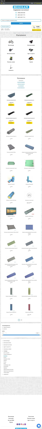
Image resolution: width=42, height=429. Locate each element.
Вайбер (25, 424)
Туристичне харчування (8, 371)
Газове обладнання (8, 354)
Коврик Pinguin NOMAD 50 (11, 312)
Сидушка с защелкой (29, 200)
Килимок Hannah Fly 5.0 (29, 136)
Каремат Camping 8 (29, 184)
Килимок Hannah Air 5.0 (11, 100)
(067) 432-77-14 (21, 17)
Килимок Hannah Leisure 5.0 (11, 118)
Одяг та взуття (31, 420)
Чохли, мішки (6, 372)
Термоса (5, 367)
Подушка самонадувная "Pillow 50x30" (11, 232)
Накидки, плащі (7, 358)
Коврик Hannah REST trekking (11, 296)
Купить (11, 104)
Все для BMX (11, 420)
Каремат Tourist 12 (11, 216)
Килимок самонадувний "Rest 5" (11, 248)
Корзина (36, 28)
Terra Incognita (6, 327)
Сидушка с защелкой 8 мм (29, 168)
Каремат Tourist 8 (11, 184)
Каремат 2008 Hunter (29, 216)
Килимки (5, 355)
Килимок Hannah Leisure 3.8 (29, 118)
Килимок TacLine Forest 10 (11, 136)
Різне (5, 363)
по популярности (21, 87)
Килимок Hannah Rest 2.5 (29, 100)
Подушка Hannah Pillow (11, 152)
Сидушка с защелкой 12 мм (11, 168)
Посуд (5, 361)
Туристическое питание (8, 369)
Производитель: (6, 325)
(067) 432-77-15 (21, 15)
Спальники (6, 366)
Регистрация (38, 3)
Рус (1, 3)
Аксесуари (10, 418)
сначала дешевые (21, 82)
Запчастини (31, 416)
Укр (4, 3)
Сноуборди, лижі (7, 364)
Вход (32, 3)
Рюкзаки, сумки (31, 418)
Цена (3, 331)
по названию (21, 85)
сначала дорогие (21, 84)
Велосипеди (11, 416)
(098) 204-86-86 (21, 12)
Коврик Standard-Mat (29, 312)
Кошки (5, 357)
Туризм (11, 422)
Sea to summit (6, 352)
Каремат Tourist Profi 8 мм (11, 200)
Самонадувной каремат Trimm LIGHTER (29, 296)
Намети (5, 360)
